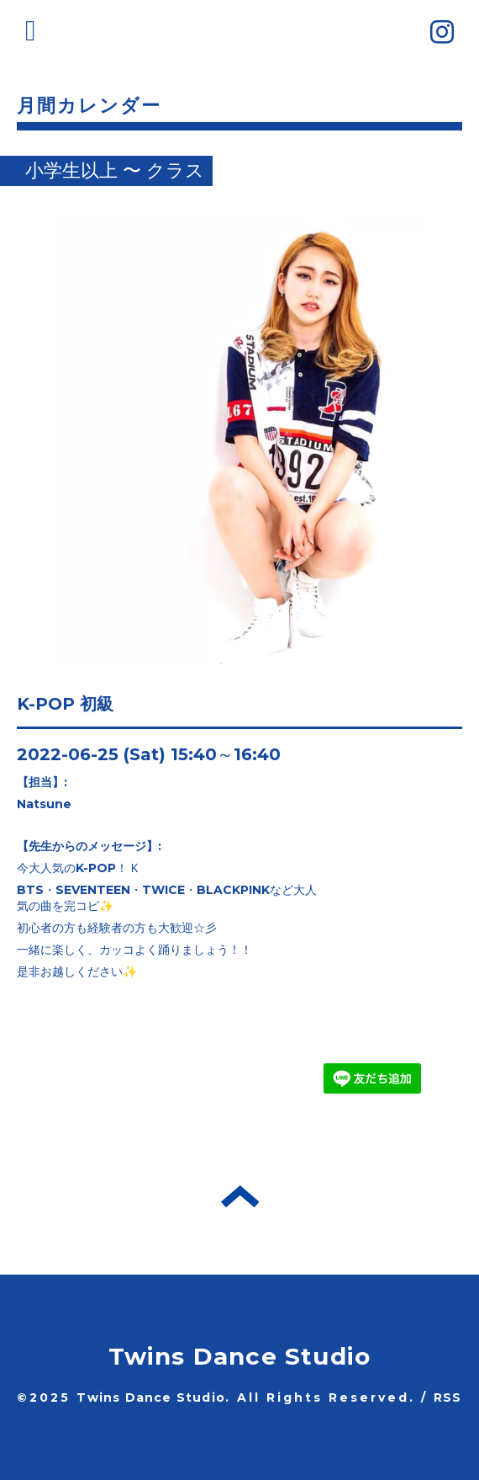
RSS (448, 1397)
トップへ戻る (240, 1196)
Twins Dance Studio (239, 1356)
